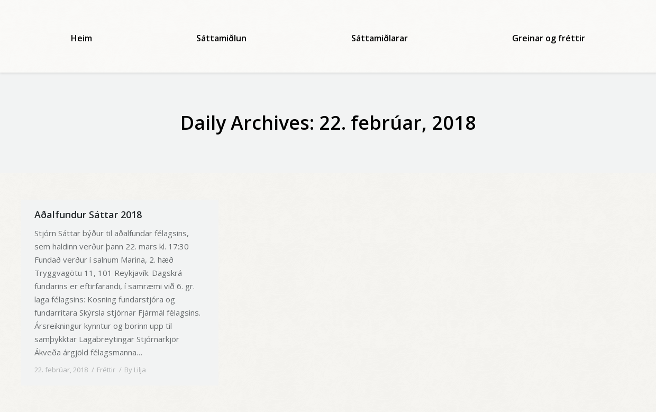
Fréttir (106, 369)
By (135, 369)
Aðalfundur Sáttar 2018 (88, 214)
